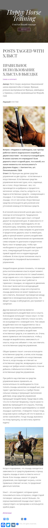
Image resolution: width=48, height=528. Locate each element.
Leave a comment (10, 79)
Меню (24, 29)
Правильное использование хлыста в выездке (20, 69)
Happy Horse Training (24, 15)
